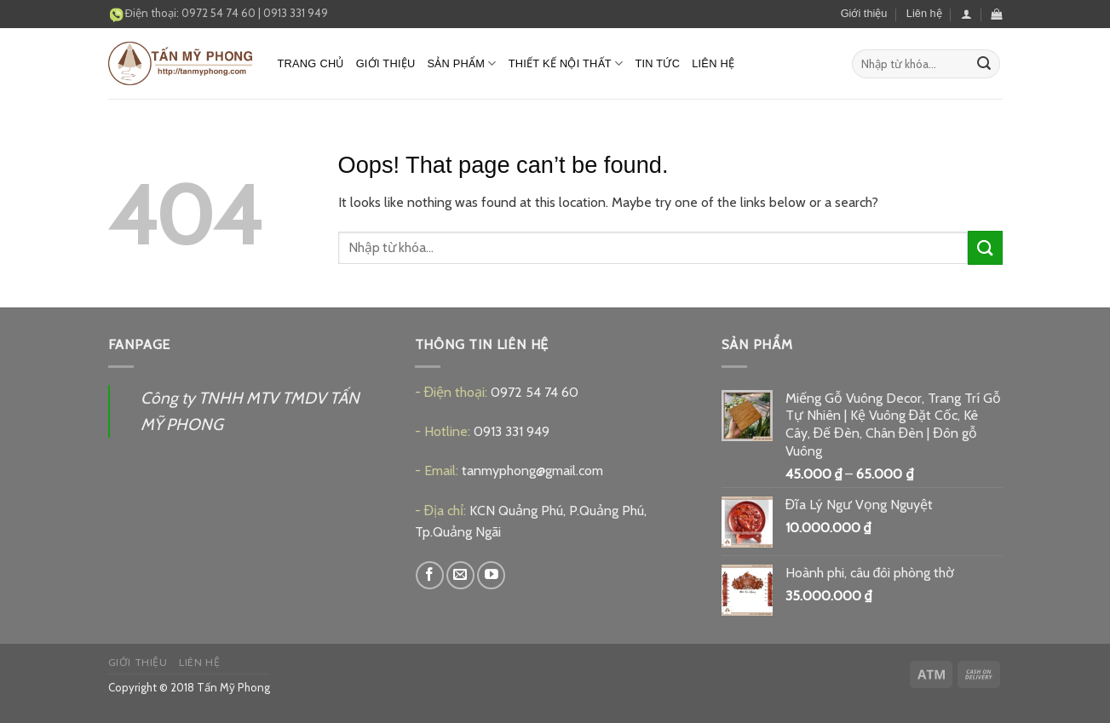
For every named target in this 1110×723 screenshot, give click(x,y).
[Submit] (983, 63)
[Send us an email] (460, 575)
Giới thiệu (864, 13)
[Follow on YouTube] (491, 575)
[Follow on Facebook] (430, 575)
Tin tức (657, 63)
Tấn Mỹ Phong (233, 687)
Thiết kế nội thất (566, 63)
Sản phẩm (461, 63)
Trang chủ (311, 63)
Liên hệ (924, 13)
